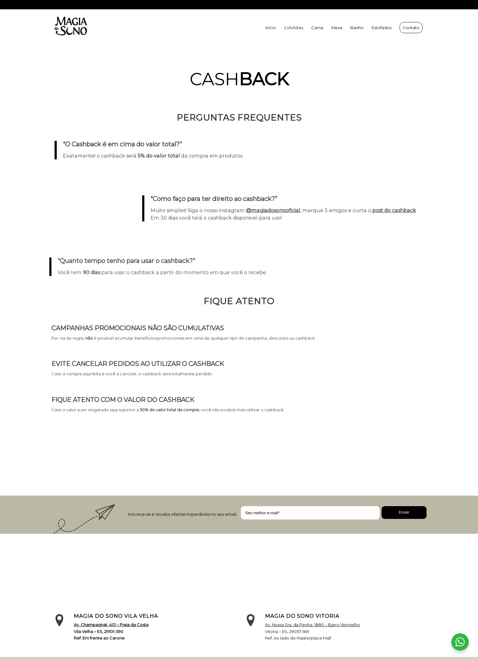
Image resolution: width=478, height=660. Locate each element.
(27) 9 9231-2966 (333, 4)
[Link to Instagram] (412, 4)
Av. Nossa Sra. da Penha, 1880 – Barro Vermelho (312, 624)
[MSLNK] (79, 27)
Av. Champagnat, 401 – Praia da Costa (111, 624)
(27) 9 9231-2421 (392, 4)
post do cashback (395, 210)
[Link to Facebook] (422, 4)
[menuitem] (270, 27)
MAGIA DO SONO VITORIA (302, 616)
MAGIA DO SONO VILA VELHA (116, 616)
